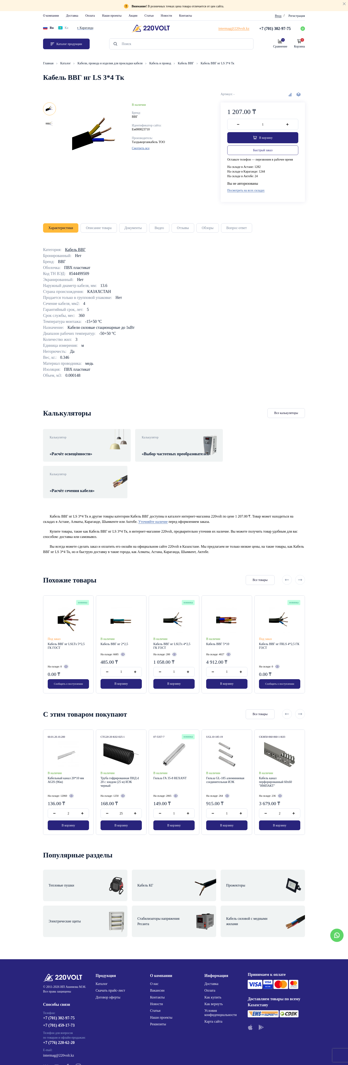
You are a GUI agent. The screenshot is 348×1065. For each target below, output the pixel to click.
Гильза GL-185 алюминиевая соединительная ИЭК (225, 768)
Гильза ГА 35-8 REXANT (170, 766)
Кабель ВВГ (186, 63)
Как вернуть (213, 967)
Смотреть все (141, 148)
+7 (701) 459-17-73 (59, 989)
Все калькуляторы (286, 413)
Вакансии (157, 954)
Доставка (72, 15)
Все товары (259, 566)
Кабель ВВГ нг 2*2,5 (114, 630)
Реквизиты (158, 987)
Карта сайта (213, 985)
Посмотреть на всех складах (246, 190)
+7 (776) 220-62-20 (59, 1006)
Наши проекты (111, 15)
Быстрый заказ (262, 150)
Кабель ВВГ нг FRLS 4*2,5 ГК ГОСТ (279, 632)
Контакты (185, 15)
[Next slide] (300, 566)
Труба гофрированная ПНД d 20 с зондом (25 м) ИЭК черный (120, 770)
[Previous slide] (287, 566)
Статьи (149, 15)
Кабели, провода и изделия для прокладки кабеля (110, 63)
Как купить (212, 960)
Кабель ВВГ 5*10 (217, 630)
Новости (166, 15)
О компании (51, 15)
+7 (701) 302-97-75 (59, 981)
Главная (48, 63)
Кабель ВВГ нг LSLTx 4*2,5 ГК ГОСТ (171, 632)
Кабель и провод (160, 63)
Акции (133, 15)
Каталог (66, 63)
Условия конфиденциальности (220, 976)
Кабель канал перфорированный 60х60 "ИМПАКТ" (275, 770)
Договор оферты (108, 960)
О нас (154, 947)
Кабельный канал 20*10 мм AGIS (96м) (66, 768)
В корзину (121, 670)
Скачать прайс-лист (110, 954)
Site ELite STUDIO (201, 1054)
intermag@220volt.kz (58, 1019)
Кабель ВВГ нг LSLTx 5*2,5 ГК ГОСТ (66, 632)
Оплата (90, 15)
